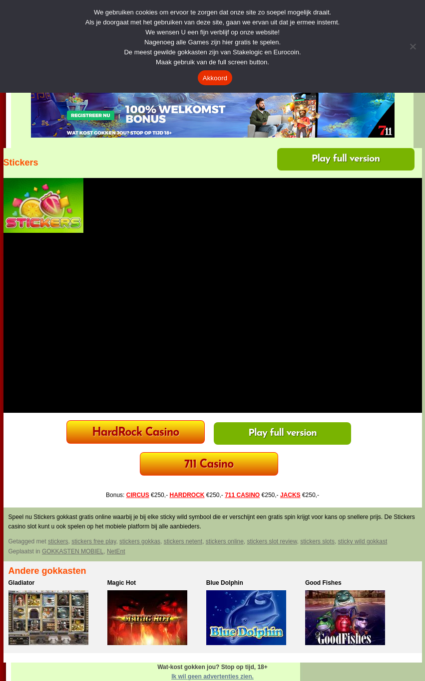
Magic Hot (121, 582)
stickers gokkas (139, 541)
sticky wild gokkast (363, 541)
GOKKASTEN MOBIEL (72, 551)
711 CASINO (242, 495)
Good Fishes (323, 582)
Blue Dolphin (224, 582)
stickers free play (93, 541)
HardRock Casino (135, 433)
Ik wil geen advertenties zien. (212, 676)
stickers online (225, 541)
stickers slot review (272, 541)
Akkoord (215, 78)
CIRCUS (137, 495)
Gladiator (21, 582)
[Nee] (413, 46)
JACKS (290, 495)
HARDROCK (186, 495)
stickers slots (317, 541)
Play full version (346, 159)
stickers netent (183, 541)
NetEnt (116, 551)
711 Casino (209, 465)
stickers (58, 541)
